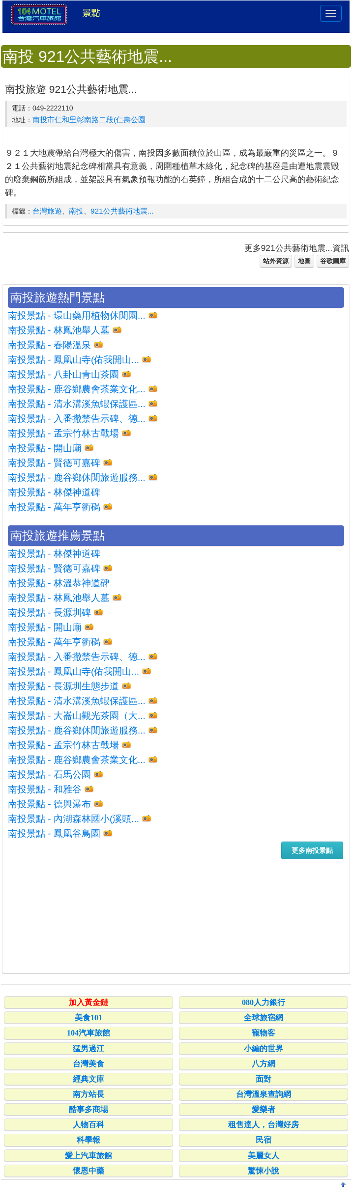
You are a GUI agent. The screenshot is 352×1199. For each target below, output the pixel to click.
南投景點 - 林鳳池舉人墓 (59, 330)
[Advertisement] (176, 915)
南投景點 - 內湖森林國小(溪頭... (73, 819)
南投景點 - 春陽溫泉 (49, 345)
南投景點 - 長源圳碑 (49, 612)
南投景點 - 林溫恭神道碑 (59, 583)
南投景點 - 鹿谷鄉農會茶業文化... (77, 389)
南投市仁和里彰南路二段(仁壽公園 (89, 119)
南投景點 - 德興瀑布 (49, 804)
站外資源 (276, 261)
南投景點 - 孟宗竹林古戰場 (63, 433)
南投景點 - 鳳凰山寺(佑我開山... (73, 359)
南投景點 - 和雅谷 (45, 789)
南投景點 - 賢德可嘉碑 (54, 463)
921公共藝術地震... (122, 211)
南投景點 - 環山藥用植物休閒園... (77, 315)
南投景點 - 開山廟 (45, 448)
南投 (76, 211)
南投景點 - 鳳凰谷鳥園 (54, 833)
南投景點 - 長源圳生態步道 (63, 686)
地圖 (304, 261)
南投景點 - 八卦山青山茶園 (63, 374)
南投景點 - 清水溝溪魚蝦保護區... (77, 404)
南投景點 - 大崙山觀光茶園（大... (77, 715)
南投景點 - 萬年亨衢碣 (54, 507)
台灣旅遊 (47, 211)
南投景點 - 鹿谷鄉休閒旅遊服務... (77, 477)
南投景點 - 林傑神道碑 (54, 492)
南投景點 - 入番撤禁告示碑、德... (77, 418)
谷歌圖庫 (333, 261)
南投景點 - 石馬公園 (49, 774)
